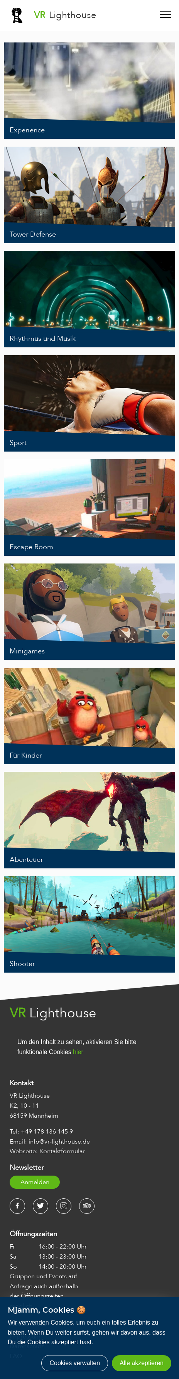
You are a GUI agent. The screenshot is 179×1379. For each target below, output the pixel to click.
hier (78, 1052)
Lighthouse (65, 15)
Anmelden (34, 1182)
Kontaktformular (62, 1151)
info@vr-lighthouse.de (59, 1141)
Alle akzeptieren (142, 1363)
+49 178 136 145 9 (47, 1131)
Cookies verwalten (74, 1363)
